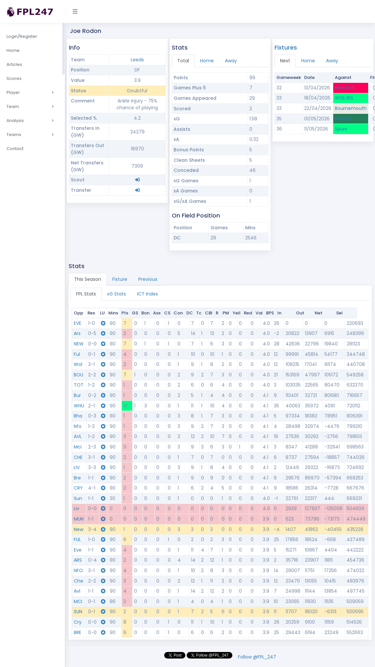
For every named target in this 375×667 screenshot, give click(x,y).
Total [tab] (183, 60)
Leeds (137, 59)
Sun (78, 498)
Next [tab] (285, 60)
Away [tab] (231, 60)
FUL (77, 539)
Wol (78, 364)
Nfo (78, 426)
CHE (78, 457)
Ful (77, 354)
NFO (78, 570)
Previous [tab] (147, 279)
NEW (79, 344)
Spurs (341, 129)
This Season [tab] (87, 279)
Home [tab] (207, 60)
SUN (78, 611)
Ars (77, 333)
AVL (78, 436)
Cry (78, 622)
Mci (78, 447)
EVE (77, 323)
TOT (79, 385)
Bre (77, 478)
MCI (78, 601)
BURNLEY (344, 118)
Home (13, 50)
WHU (79, 405)
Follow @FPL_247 (257, 657)
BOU (78, 374)
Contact (15, 148)
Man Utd (344, 87)
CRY (78, 488)
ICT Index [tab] (147, 294)
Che (78, 581)
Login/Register (22, 36)
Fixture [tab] (119, 279)
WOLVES (344, 98)
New (78, 529)
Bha (78, 416)
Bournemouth (351, 108)
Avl (77, 591)
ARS (78, 560)
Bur (77, 395)
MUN (79, 519)
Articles (14, 64)
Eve (78, 550)
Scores (14, 78)
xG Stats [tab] (116, 294)
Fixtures (285, 47)
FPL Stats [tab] (86, 294)
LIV (77, 467)
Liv (76, 508)
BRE (77, 632)
